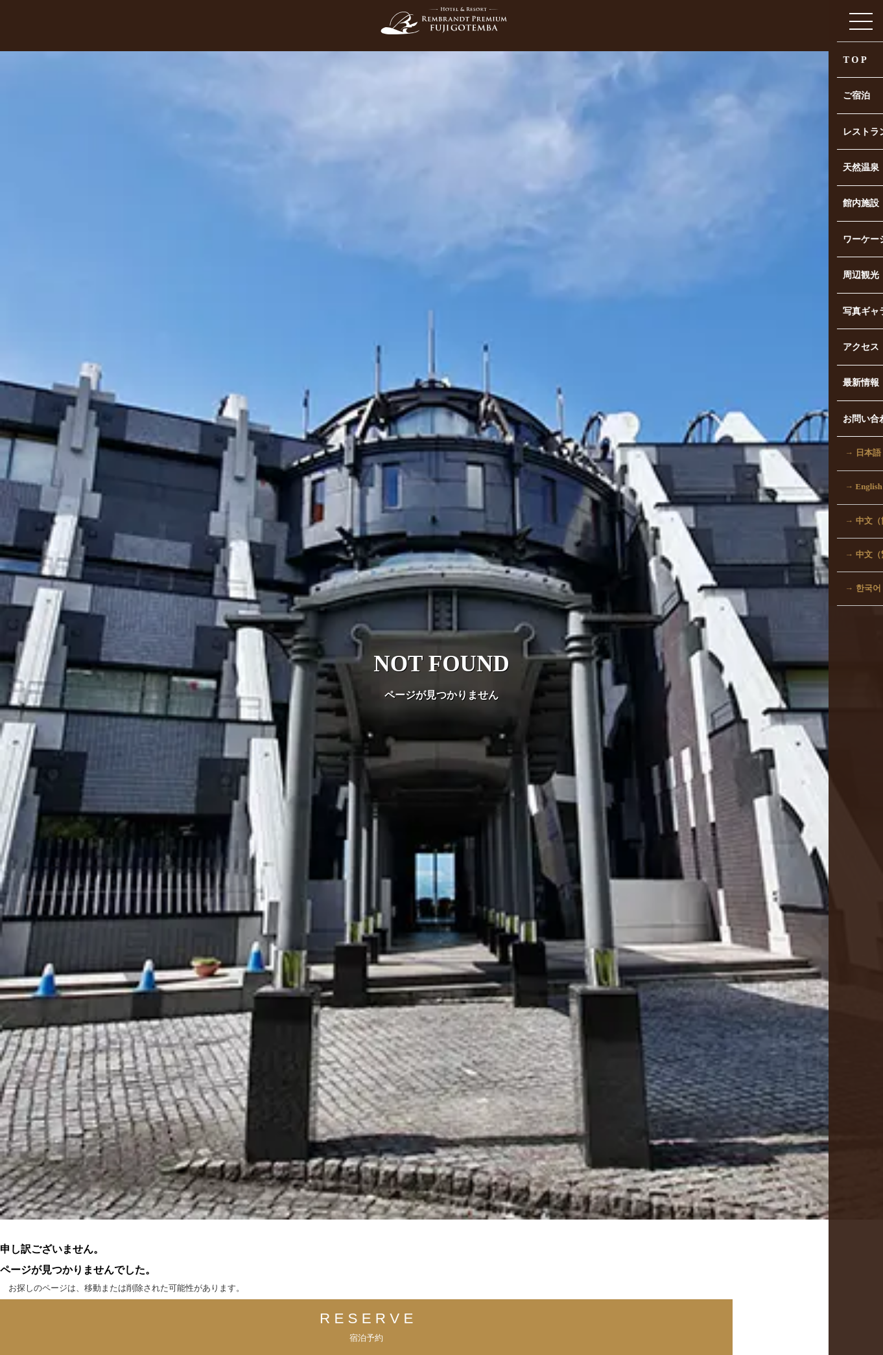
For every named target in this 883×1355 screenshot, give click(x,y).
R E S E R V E (293, 1323)
